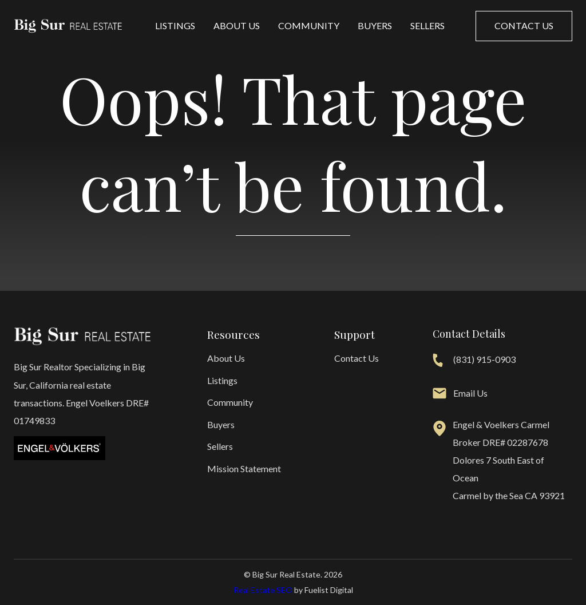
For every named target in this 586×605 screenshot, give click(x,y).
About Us (236, 25)
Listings (175, 25)
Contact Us (356, 358)
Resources (233, 334)
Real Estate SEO (262, 590)
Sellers (427, 25)
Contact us (523, 25)
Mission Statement (244, 468)
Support (354, 334)
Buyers (375, 25)
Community (308, 25)
